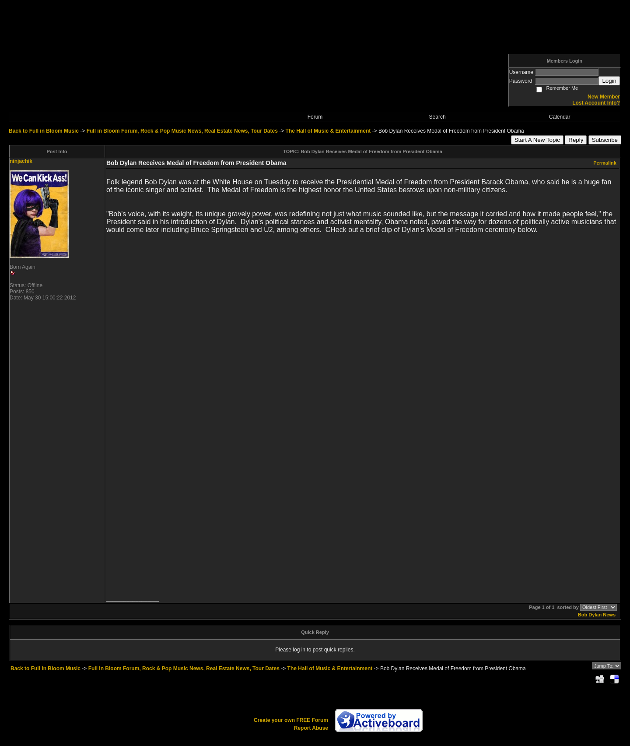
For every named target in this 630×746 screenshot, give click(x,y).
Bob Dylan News (597, 614)
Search (437, 117)
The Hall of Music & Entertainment (328, 131)
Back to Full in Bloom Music (44, 131)
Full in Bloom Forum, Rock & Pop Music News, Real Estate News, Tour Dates (182, 131)
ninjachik (21, 161)
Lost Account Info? (596, 103)
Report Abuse (311, 728)
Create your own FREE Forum (291, 720)
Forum (315, 117)
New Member (604, 97)
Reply (575, 140)
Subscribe (605, 140)
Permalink (604, 162)
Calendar (559, 117)
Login (609, 80)
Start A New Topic (537, 140)
